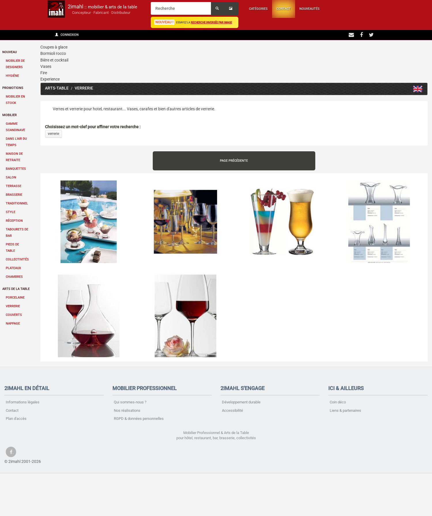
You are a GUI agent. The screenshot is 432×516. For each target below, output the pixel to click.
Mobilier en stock (15, 100)
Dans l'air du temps (16, 142)
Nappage (13, 323)
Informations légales (22, 402)
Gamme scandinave (15, 127)
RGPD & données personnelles (139, 418)
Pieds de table (12, 248)
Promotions (12, 88)
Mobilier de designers (15, 64)
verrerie (53, 134)
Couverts (14, 315)
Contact (283, 9)
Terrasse (13, 186)
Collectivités (17, 259)
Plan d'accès (16, 418)
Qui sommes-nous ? (130, 402)
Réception (14, 221)
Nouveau (9, 52)
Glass (417, 89)
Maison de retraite (14, 157)
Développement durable (241, 402)
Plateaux (13, 268)
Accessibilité (232, 410)
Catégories (258, 9)
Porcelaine (15, 297)
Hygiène (12, 76)
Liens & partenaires (345, 410)
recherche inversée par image (211, 22)
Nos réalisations (127, 410)
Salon (11, 177)
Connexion (67, 35)
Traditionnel (17, 203)
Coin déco (338, 402)
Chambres (14, 277)
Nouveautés (309, 9)
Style (10, 212)
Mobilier (9, 115)
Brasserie (14, 195)
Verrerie (13, 306)
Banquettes (16, 169)
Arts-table (57, 88)
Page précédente (234, 161)
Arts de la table (16, 289)
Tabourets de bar (17, 233)
